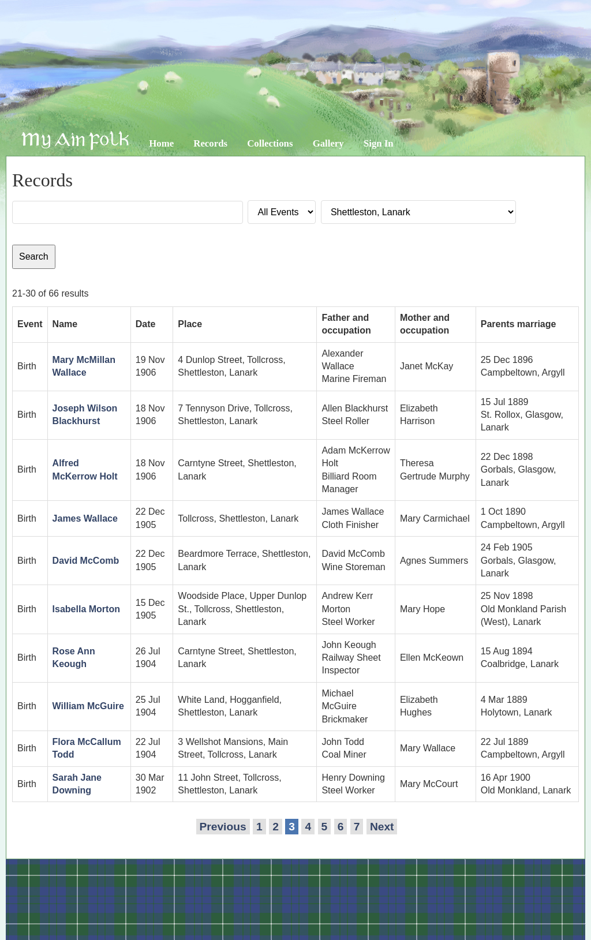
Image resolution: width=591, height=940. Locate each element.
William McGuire (88, 706)
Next (382, 827)
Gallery (328, 143)
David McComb (86, 561)
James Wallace (85, 518)
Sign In (379, 143)
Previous (223, 827)
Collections (270, 143)
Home (161, 143)
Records (210, 143)
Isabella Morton (86, 609)
